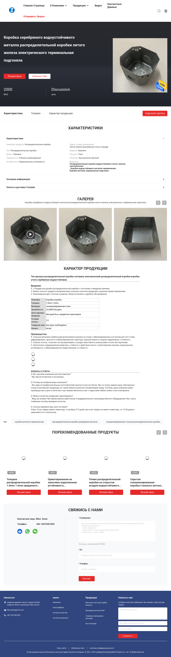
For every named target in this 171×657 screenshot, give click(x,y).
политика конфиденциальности (102, 648)
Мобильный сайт (77, 648)
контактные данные (60, 618)
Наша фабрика (58, 607)
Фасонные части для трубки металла (96, 604)
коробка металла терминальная (29, 422)
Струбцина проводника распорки (94, 617)
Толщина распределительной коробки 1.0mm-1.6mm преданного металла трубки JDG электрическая (23, 485)
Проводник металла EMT (95, 610)
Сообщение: (85, 518)
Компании (57, 602)
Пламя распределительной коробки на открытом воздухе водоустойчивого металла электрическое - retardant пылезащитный (105, 485)
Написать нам (39, 76)
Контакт (86, 578)
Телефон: (84, 564)
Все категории (91, 624)
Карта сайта (61, 648)
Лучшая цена (14, 76)
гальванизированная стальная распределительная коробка (133, 422)
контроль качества (60, 613)
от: (81, 550)
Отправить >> (128, 636)
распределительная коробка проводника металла (74, 422)
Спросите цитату (155, 113)
